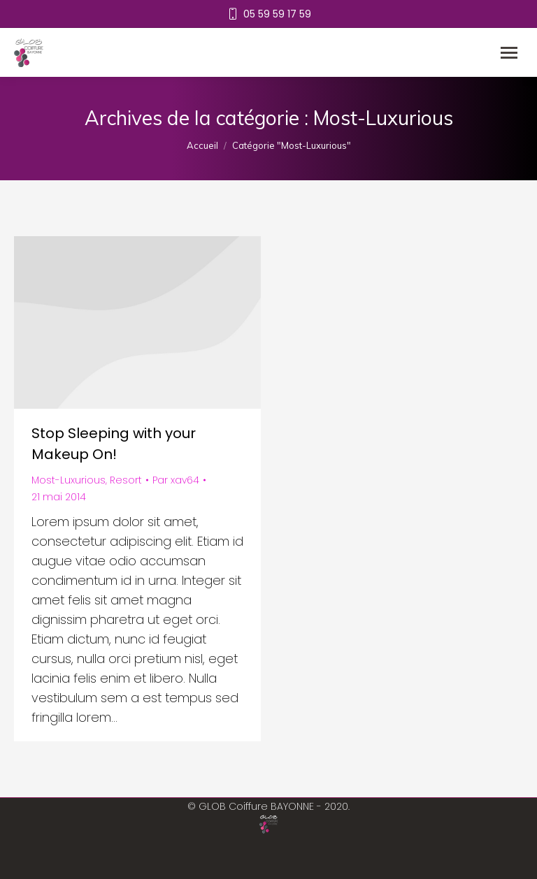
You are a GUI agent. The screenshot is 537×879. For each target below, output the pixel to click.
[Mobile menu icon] (509, 52)
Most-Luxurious (68, 480)
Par (175, 480)
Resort (126, 480)
